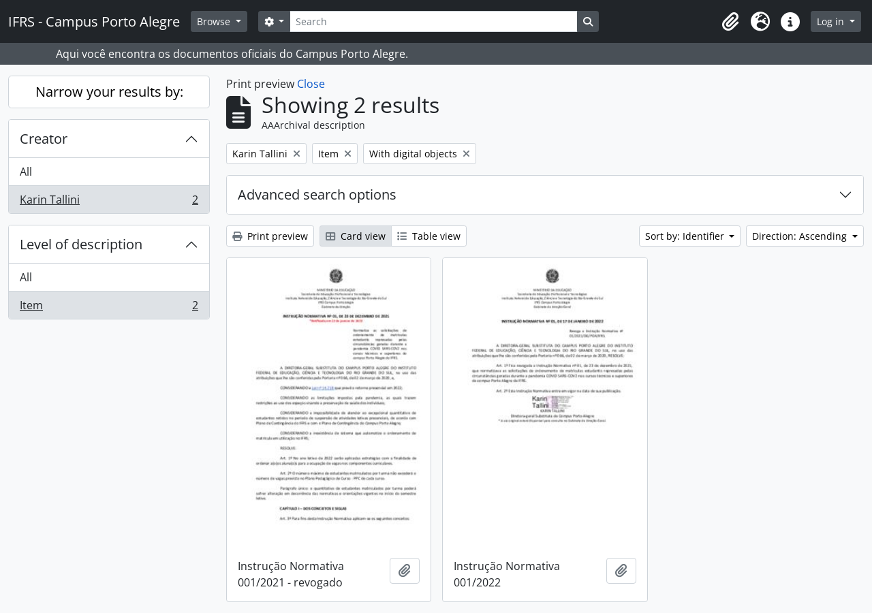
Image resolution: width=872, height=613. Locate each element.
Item (108, 308)
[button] (730, 22)
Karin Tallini (108, 202)
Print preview (270, 236)
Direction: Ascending (801, 236)
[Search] (433, 21)
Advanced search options (317, 194)
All (26, 171)
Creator (43, 138)
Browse (215, 21)
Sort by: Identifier (686, 236)
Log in (832, 21)
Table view (429, 236)
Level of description (81, 244)
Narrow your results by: (109, 91)
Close (311, 83)
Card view (356, 236)
